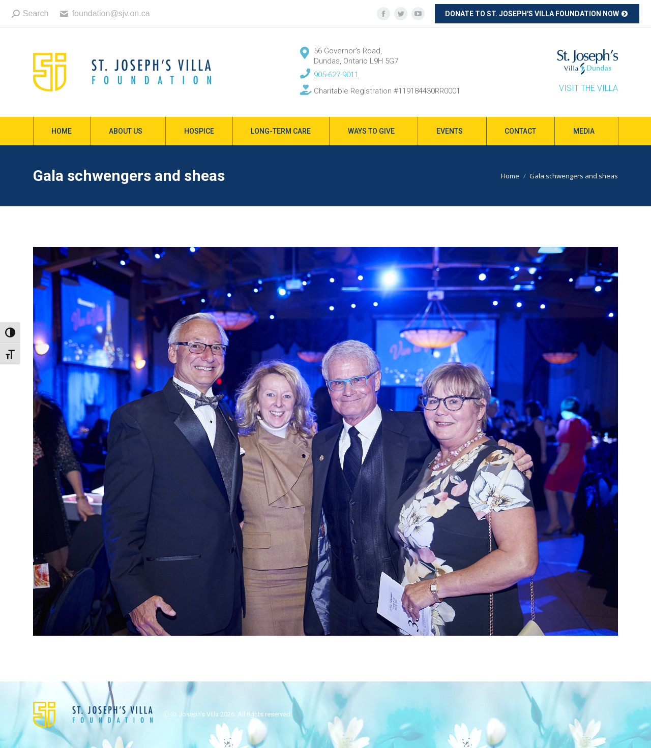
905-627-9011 (336, 74)
